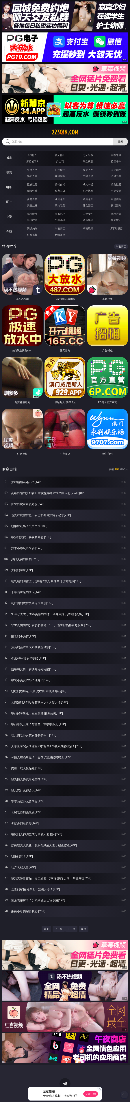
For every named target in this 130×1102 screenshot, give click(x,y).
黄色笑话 (88, 220)
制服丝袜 (32, 190)
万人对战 (88, 155)
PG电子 (32, 155)
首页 (46, 929)
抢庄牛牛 (116, 161)
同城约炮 (32, 228)
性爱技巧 (116, 220)
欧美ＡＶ (88, 169)
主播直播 (88, 176)
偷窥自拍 (32, 199)
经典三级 (60, 190)
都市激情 (32, 214)
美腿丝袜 (32, 205)
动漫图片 (116, 199)
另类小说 (60, 220)
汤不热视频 (116, 228)
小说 (9, 216)
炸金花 (60, 161)
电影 (9, 187)
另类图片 (116, 205)
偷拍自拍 (60, 184)
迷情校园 (32, 220)
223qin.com (65, 132)
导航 (9, 231)
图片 (9, 202)
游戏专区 (116, 155)
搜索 (120, 141)
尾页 (83, 929)
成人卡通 (88, 184)
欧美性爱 (116, 184)
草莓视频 (88, 228)
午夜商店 (60, 228)
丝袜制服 (60, 176)
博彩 (9, 158)
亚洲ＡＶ (32, 169)
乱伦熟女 (88, 190)
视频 (9, 172)
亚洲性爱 (32, 184)
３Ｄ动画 (116, 169)
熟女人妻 (32, 176)
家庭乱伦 (60, 214)
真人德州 (60, 155)
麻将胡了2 (32, 161)
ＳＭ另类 (116, 176)
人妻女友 (88, 214)
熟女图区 (88, 205)
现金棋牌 (88, 161)
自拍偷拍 (60, 169)
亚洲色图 (60, 199)
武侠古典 (116, 214)
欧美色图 (88, 199)
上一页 (58, 929)
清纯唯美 (60, 205)
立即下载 (91, 1094)
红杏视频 (32, 234)
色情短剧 (60, 234)
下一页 (71, 929)
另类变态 (116, 190)
